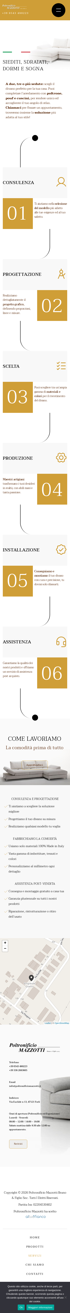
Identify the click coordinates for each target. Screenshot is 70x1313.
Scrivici (18, 1144)
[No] (65, 1297)
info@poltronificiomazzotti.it (25, 1086)
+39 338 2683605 (18, 1070)
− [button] (5, 949)
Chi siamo (35, 1265)
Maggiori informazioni (40, 1307)
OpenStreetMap (62, 1023)
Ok (21, 1307)
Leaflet (48, 1023)
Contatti (35, 1274)
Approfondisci (34, 765)
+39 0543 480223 (18, 1066)
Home (35, 1237)
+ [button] (5, 943)
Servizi (35, 1256)
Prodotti (35, 1247)
